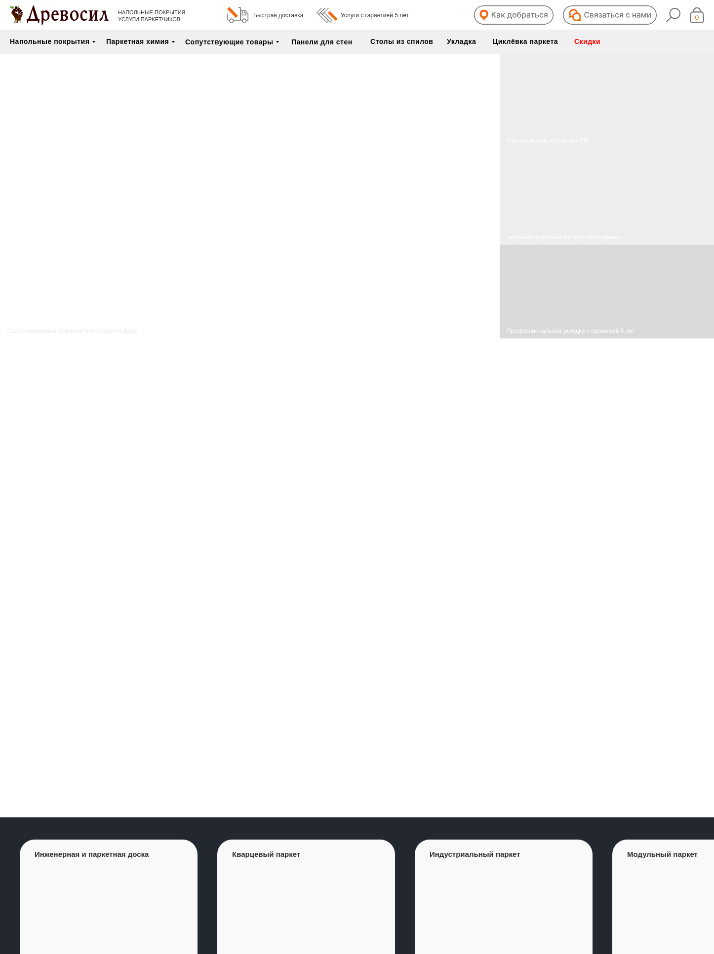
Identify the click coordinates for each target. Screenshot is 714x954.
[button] (514, 15)
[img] (607, 196)
